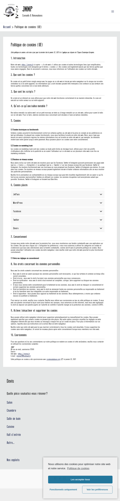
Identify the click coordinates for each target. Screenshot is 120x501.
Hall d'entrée (14, 435)
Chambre (11, 410)
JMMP (27, 9)
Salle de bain (13, 419)
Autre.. (11, 443)
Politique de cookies (78, 468)
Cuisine (10, 427)
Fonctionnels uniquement (63, 489)
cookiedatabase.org (53, 359)
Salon (9, 402)
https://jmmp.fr (27, 64)
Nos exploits (13, 460)
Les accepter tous (80, 479)
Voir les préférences (97, 489)
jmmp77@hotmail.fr (24, 356)
